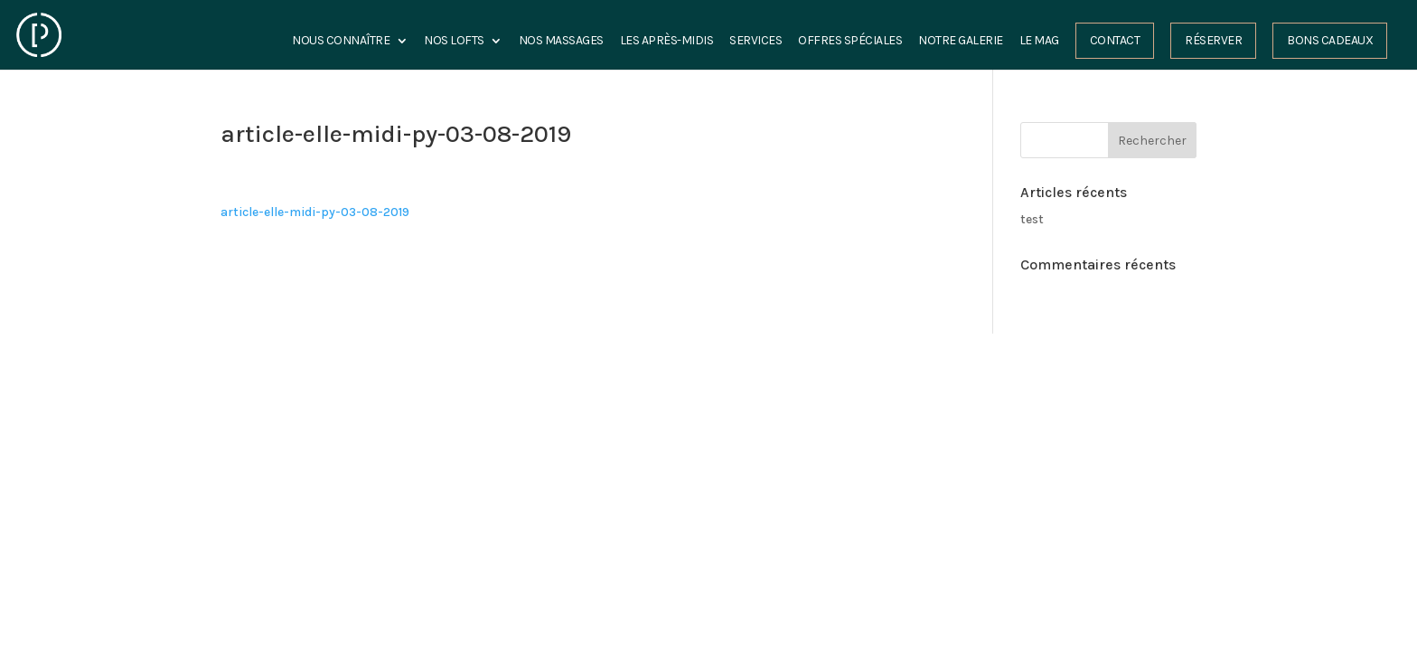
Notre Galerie (960, 41)
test (1032, 219)
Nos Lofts (454, 41)
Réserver (1213, 40)
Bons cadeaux (1330, 40)
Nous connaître (340, 41)
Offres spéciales (850, 41)
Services (755, 41)
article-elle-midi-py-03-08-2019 (315, 212)
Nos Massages (561, 41)
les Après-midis (667, 41)
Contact (1115, 40)
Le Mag (1039, 41)
